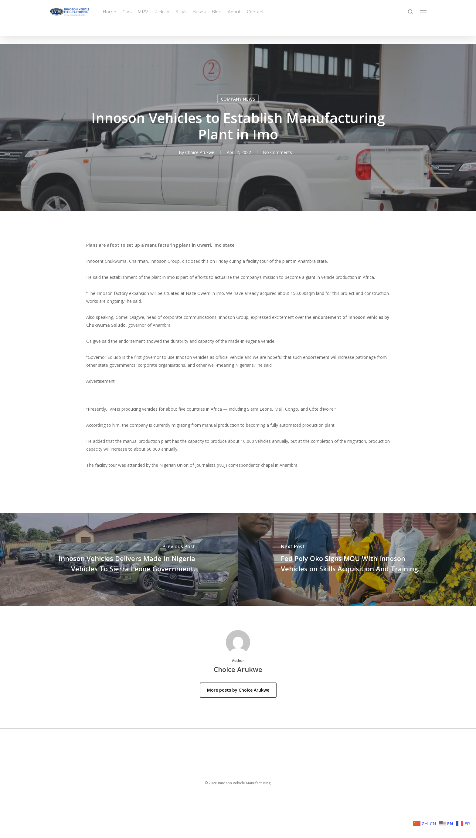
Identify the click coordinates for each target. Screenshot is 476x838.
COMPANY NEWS (238, 99)
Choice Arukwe (199, 152)
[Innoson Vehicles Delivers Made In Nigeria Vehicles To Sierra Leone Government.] (119, 559)
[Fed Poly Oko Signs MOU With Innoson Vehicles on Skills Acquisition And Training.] (357, 559)
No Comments (277, 152)
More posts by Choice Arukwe (238, 690)
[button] (423, 13)
